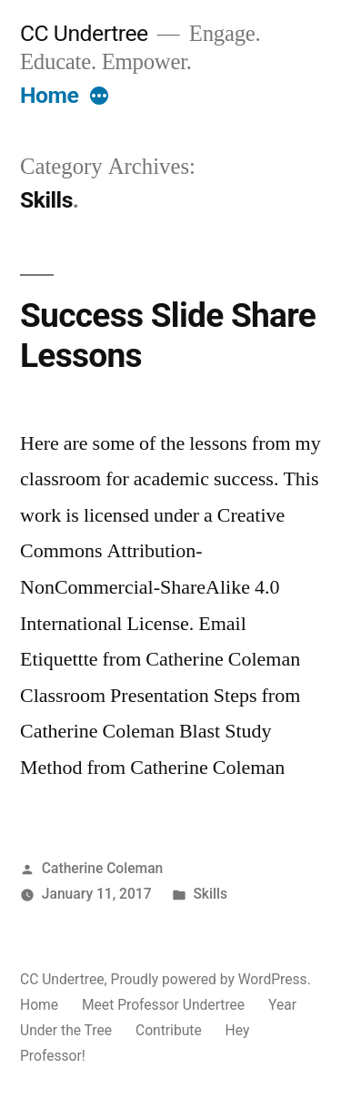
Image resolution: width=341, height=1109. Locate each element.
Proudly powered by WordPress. (211, 979)
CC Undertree (84, 33)
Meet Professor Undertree (163, 1004)
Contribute (168, 1030)
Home (49, 95)
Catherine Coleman (102, 868)
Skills (210, 893)
